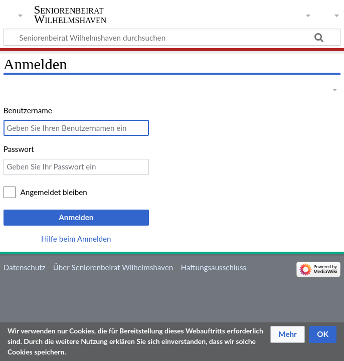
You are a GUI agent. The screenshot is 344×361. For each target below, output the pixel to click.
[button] (287, 334)
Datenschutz (25, 267)
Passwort (19, 148)
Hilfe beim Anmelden (76, 238)
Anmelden (76, 217)
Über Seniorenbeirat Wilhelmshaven (113, 267)
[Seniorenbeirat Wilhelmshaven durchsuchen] (172, 37)
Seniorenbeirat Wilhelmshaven (70, 15)
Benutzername (28, 110)
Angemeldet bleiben (54, 192)
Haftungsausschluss (213, 267)
